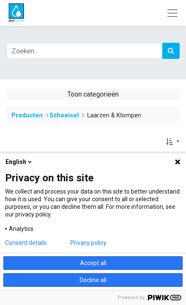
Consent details (26, 242)
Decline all (93, 280)
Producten (27, 115)
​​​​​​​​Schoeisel (64, 115)
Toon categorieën (93, 94)
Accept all (93, 263)
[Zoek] (171, 51)
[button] (173, 142)
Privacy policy (88, 242)
